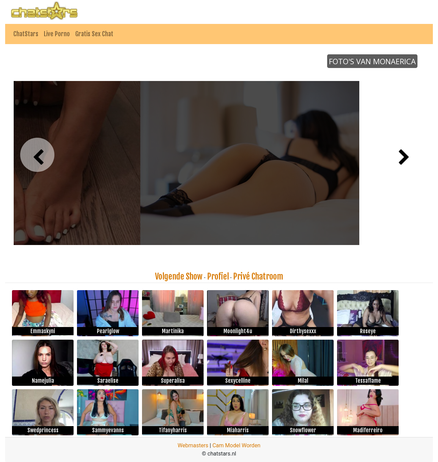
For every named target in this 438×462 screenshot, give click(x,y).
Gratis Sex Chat (94, 34)
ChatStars (25, 34)
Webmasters (193, 445)
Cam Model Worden (236, 445)
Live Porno (57, 34)
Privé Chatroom (258, 276)
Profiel (218, 276)
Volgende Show (179, 276)
